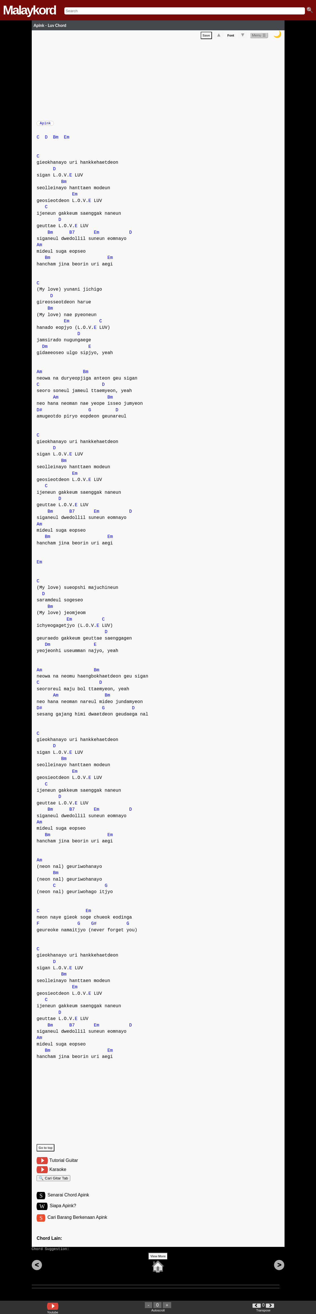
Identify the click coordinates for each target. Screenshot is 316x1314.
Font (230, 36)
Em (66, 140)
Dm (45, 349)
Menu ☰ (259, 36)
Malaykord (29, 10)
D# (39, 413)
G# (93, 926)
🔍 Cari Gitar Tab (53, 1182)
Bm (55, 140)
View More (158, 1265)
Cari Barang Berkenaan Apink (77, 1223)
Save (206, 36)
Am (39, 248)
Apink (45, 124)
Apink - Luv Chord (50, 25)
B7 (72, 235)
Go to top (45, 1150)
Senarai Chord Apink (68, 1200)
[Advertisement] (160, 80)
